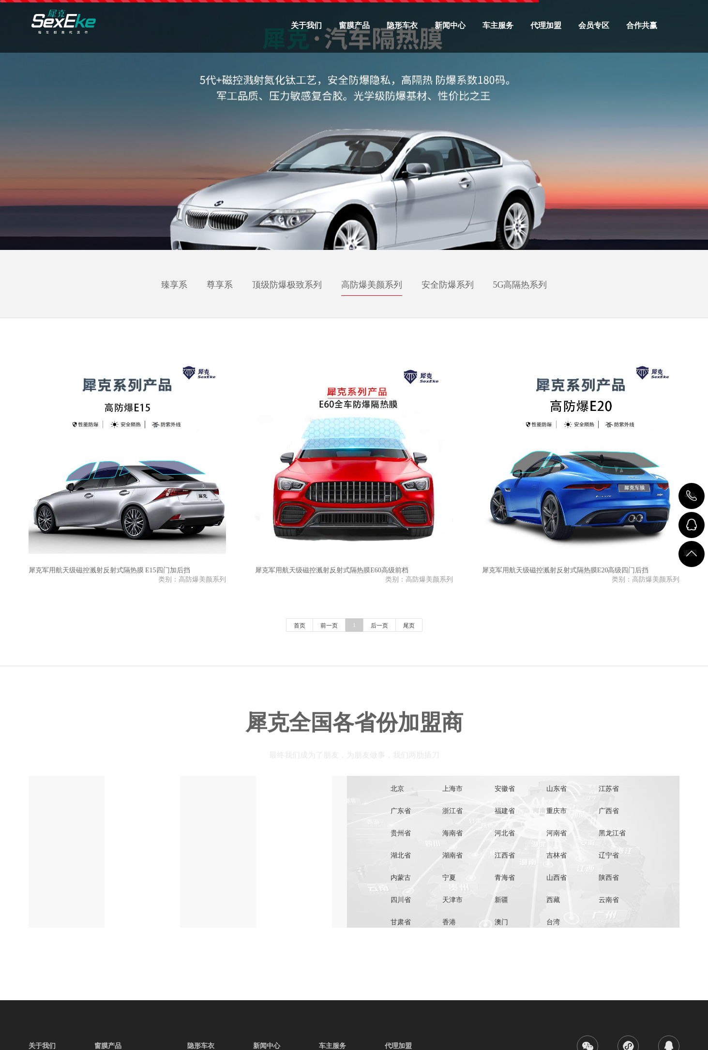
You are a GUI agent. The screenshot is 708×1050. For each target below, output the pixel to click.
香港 (449, 922)
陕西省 (609, 877)
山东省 (556, 788)
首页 (299, 625)
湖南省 (452, 855)
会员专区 (593, 25)
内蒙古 (401, 877)
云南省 (609, 900)
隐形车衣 (402, 25)
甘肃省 (401, 922)
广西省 (609, 811)
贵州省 (401, 833)
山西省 (556, 877)
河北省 (505, 833)
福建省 (505, 811)
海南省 (452, 833)
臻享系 (174, 285)
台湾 (553, 922)
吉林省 (556, 855)
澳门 (501, 922)
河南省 (556, 833)
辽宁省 (609, 855)
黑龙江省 (612, 833)
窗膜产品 (354, 25)
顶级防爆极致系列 (287, 285)
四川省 (401, 900)
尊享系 (220, 285)
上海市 (452, 788)
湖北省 (401, 855)
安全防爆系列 (448, 285)
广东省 (401, 811)
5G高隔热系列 (520, 285)
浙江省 (452, 811)
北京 (397, 788)
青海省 (505, 877)
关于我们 (306, 25)
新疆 (501, 900)
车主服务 (497, 25)
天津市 (452, 900)
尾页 (409, 625)
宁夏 (449, 877)
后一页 (379, 625)
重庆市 (556, 811)
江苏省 (609, 788)
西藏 (553, 900)
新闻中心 (450, 25)
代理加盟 (545, 25)
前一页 (329, 625)
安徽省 (505, 788)
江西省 (505, 855)
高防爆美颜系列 (371, 285)
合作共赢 (641, 25)
